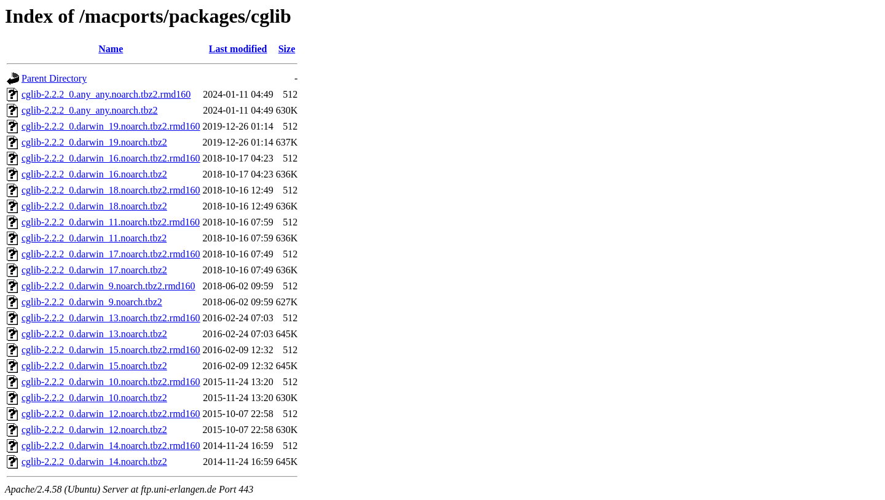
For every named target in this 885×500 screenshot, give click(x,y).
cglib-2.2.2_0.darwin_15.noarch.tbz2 (94, 366)
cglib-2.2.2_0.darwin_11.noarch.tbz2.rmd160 (111, 222)
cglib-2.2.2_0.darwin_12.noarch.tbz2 (94, 429)
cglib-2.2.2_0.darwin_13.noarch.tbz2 (94, 334)
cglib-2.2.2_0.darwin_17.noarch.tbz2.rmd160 (111, 254)
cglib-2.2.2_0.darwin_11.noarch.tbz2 (94, 238)
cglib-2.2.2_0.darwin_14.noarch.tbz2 (94, 461)
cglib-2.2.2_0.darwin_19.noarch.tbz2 (94, 142)
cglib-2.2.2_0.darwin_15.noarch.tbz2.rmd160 (111, 350)
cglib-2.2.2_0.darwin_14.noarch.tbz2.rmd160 (111, 445)
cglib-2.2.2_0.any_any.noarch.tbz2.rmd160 (106, 94)
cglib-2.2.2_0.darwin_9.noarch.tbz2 (92, 302)
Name (110, 49)
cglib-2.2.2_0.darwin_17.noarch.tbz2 (94, 270)
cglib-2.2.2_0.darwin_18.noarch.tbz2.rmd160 (111, 190)
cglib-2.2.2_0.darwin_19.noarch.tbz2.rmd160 (111, 126)
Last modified (238, 49)
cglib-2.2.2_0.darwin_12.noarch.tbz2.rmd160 (111, 413)
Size (287, 49)
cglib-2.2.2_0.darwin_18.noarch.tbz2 (94, 206)
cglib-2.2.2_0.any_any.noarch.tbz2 (90, 110)
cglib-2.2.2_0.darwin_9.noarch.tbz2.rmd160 (108, 286)
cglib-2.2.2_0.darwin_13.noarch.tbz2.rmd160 (111, 318)
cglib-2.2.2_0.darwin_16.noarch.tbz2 (94, 174)
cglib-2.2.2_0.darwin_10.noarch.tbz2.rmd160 (111, 382)
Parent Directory (54, 78)
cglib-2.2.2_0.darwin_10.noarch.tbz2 (94, 398)
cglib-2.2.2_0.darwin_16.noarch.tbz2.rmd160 (111, 158)
